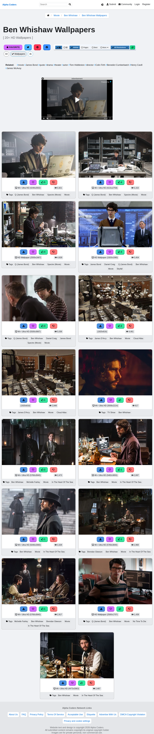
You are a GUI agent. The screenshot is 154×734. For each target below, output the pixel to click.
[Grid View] (58, 47)
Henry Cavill (135, 65)
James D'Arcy (100, 338)
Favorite (13, 47)
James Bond (31, 65)
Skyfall (119, 269)
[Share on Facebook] (47, 47)
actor (65, 65)
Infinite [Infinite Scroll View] (74, 47)
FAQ (24, 714)
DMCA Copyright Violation (132, 714)
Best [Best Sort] (94, 47)
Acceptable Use (75, 714)
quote (41, 65)
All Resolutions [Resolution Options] (120, 47)
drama (49, 65)
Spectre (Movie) (54, 195)
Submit (111, 4)
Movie (57, 15)
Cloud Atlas (138, 338)
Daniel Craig (109, 264)
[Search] (70, 4)
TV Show (111, 412)
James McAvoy (13, 68)
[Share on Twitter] (28, 47)
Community (125, 4)
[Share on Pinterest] (37, 47)
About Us (13, 714)
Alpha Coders (9, 4)
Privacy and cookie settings (77, 721)
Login (137, 4)
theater (57, 65)
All (6, 54)
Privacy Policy (36, 714)
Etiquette (91, 714)
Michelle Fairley (33, 482)
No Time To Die (139, 621)
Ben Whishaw (70, 15)
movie (21, 65)
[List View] (65, 47)
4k (30, 54)
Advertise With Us (107, 714)
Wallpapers (18, 54)
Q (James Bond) (22, 195)
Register (146, 4)
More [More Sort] (104, 47)
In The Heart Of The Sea (62, 482)
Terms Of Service (55, 714)
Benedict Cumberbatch (118, 65)
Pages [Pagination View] (84, 47)
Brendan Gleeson (94, 552)
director (89, 65)
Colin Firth (100, 65)
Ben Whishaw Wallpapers (94, 15)
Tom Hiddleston (77, 65)
